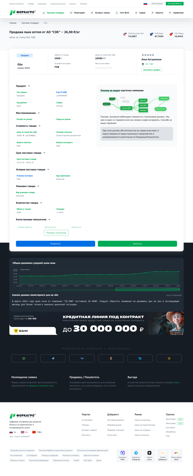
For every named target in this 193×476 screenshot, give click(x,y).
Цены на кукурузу (143, 430)
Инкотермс (175, 419)
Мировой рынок (114, 425)
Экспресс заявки (89, 430)
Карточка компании (91, 455)
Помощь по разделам (50, 455)
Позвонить (55, 243)
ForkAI (76, 460)
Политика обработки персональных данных (55, 450)
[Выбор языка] (145, 4)
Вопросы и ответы (17, 460)
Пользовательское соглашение (22, 450)
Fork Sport (88, 460)
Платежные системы (61, 460)
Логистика (112, 435)
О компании (87, 420)
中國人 (37, 432)
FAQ (168, 436)
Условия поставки (25, 176)
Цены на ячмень (142, 435)
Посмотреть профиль (151, 70)
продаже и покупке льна (41, 385)
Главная (12, 23)
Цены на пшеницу (142, 420)
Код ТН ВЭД (61, 92)
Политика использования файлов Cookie (92, 450)
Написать (137, 243)
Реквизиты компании (71, 455)
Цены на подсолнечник (145, 425)
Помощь (85, 425)
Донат (99, 460)
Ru (12, 432)
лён (176, 382)
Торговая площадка (30, 23)
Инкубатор (170, 432)
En (24, 432)
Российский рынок (115, 420)
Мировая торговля (115, 430)
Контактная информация (38, 460)
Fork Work (170, 427)
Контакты (86, 435)
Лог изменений (16, 455)
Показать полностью (56, 232)
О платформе (32, 455)
